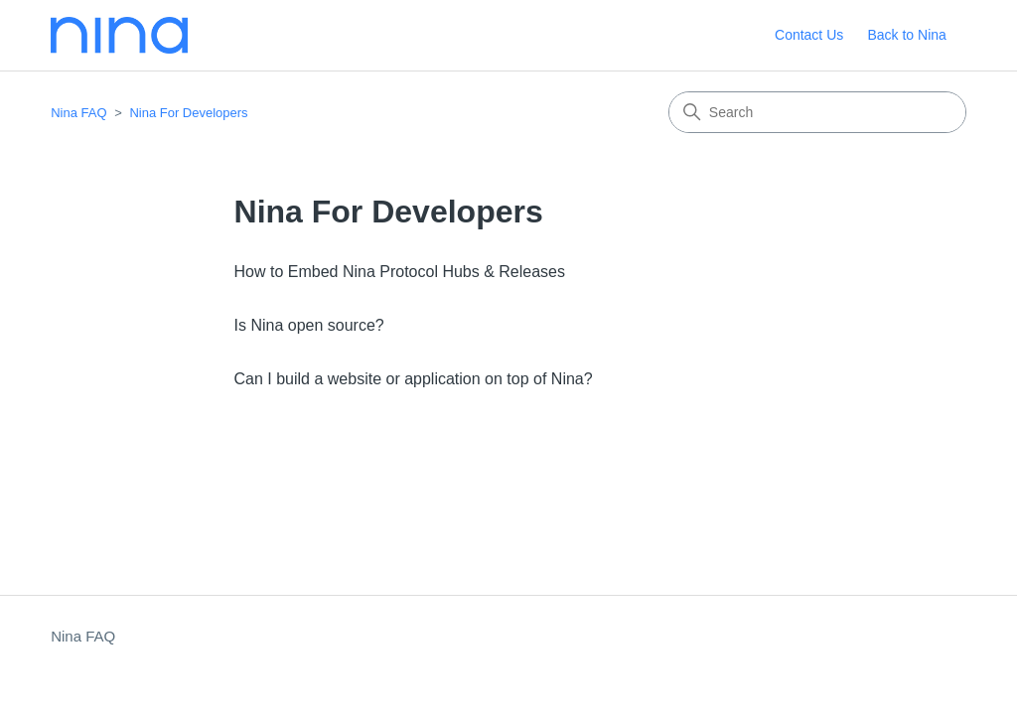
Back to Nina (906, 35)
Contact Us (809, 35)
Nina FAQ (78, 112)
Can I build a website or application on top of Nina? (413, 378)
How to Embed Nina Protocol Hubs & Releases (400, 271)
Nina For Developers (188, 112)
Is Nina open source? (309, 325)
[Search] (817, 112)
